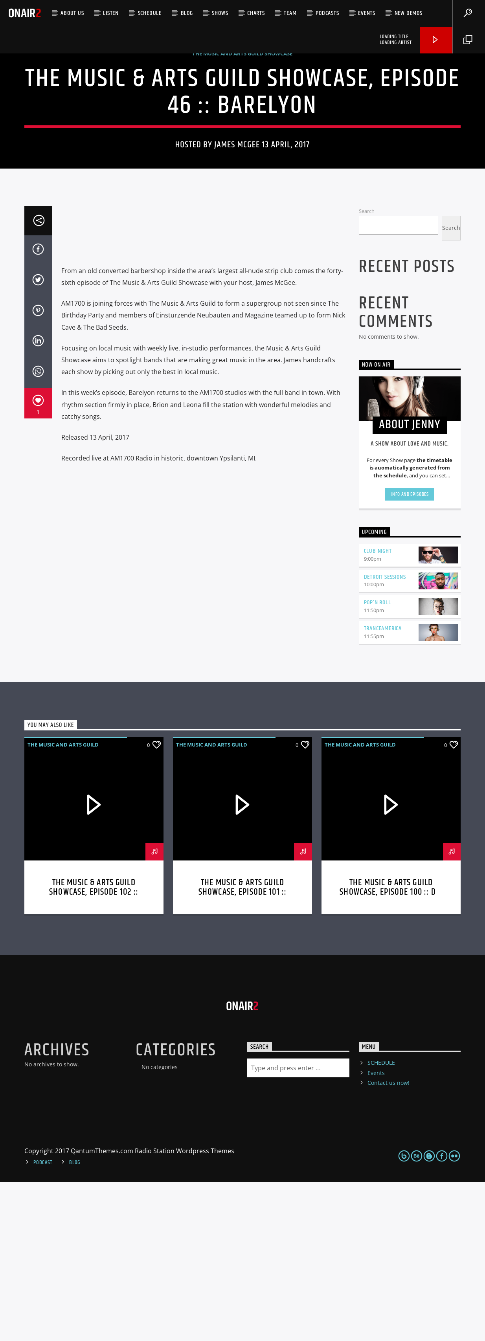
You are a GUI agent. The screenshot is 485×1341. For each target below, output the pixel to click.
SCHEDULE (150, 13)
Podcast (42, 1321)
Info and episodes (409, 653)
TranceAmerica (383, 787)
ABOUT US (72, 13)
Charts (256, 13)
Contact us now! (388, 1241)
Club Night (378, 710)
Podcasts (327, 13)
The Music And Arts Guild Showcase (242, 132)
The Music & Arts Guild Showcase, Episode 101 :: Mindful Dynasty (242, 1051)
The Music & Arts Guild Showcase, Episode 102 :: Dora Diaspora (93, 1051)
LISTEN (111, 13)
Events (366, 13)
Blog (187, 13)
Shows (220, 13)
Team (290, 13)
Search (367, 369)
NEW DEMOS (409, 13)
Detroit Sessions (385, 736)
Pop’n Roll (377, 761)
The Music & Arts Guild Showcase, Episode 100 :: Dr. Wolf (391, 1051)
